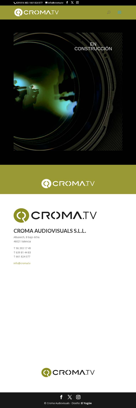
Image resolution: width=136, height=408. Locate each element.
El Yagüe (86, 403)
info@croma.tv (22, 263)
